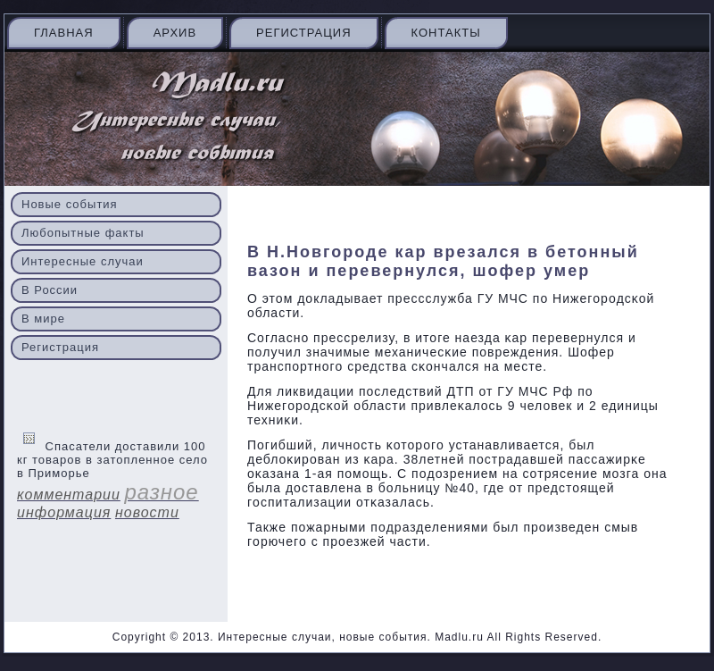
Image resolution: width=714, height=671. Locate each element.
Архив (175, 32)
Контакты (446, 32)
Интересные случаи (82, 261)
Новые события (69, 204)
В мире (43, 318)
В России (49, 290)
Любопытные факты (83, 232)
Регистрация (303, 32)
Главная (64, 32)
